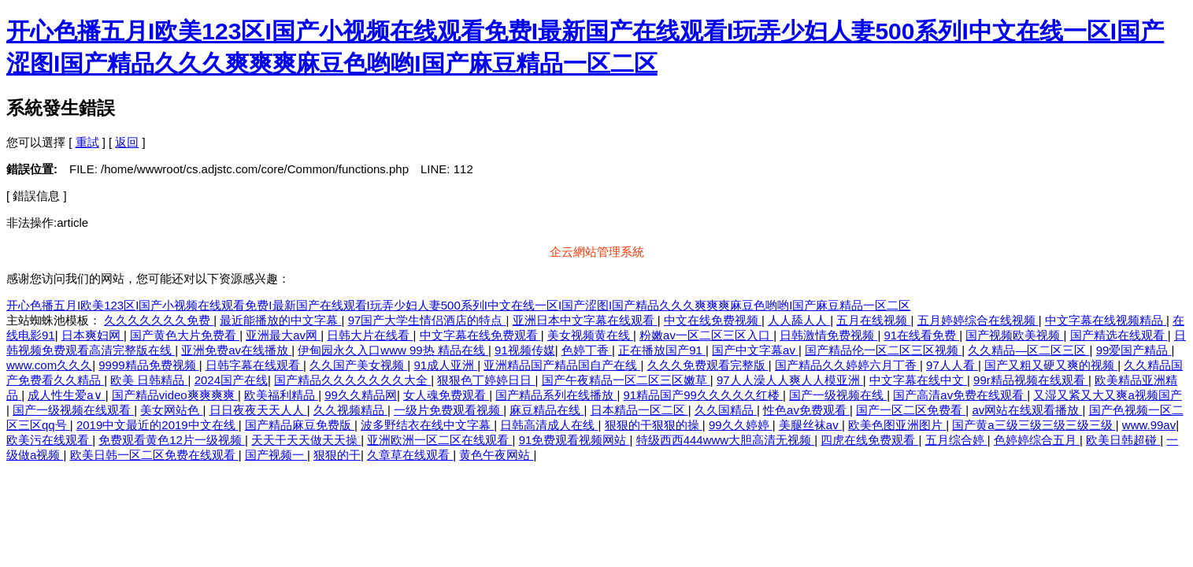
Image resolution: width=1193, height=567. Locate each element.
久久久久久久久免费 (158, 320)
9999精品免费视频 (148, 365)
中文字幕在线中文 (918, 380)
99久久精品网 (360, 395)
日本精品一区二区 (639, 410)
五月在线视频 (873, 320)
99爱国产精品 (1134, 350)
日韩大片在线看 (370, 335)
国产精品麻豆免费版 (299, 425)
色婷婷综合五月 (1037, 440)
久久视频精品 (350, 410)
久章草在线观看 (410, 454)
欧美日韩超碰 (1123, 440)
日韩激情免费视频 (828, 335)
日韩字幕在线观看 (254, 365)
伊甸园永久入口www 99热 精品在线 (393, 350)
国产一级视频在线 (838, 395)
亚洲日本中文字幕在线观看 (585, 320)
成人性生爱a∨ (67, 395)
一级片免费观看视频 (448, 410)
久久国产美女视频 (358, 365)
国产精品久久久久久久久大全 (352, 380)
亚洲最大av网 (283, 335)
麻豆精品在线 (546, 410)
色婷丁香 (586, 350)
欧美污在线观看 (49, 440)
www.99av (1149, 425)
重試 (87, 142)
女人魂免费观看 (446, 395)
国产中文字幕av (755, 350)
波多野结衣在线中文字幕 (427, 425)
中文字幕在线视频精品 (1105, 320)
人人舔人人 (799, 320)
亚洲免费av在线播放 (236, 350)
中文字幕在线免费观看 (480, 335)
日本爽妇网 (92, 335)
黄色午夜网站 (496, 454)
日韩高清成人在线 (549, 425)
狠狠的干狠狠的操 (653, 425)
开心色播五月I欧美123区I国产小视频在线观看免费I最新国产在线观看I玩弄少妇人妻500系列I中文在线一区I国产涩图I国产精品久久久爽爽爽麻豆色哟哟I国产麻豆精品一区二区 (458, 305)
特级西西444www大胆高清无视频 (725, 440)
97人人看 (952, 365)
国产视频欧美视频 (1014, 335)
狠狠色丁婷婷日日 (486, 380)
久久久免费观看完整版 (708, 365)
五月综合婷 (956, 440)
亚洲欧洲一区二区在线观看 (439, 440)
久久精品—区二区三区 (1028, 350)
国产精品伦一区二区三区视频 (883, 350)
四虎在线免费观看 (869, 440)
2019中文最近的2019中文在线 (157, 425)
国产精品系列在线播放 (556, 395)
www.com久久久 (49, 365)
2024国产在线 (231, 380)
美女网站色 (171, 410)
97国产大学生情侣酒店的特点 (427, 320)
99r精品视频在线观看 (1030, 380)
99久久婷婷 (740, 425)
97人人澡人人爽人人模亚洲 (790, 380)
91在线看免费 (921, 335)
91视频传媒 (525, 350)
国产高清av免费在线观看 (960, 395)
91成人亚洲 (445, 365)
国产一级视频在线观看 (73, 410)
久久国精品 (726, 410)
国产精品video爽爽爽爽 (175, 395)
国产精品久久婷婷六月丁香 (847, 365)
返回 (127, 142)
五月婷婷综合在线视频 (978, 320)
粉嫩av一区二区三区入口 (706, 335)
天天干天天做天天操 (306, 440)
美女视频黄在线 (590, 335)
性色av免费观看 (806, 410)
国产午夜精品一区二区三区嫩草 (626, 380)
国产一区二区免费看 (910, 410)
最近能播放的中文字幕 (280, 320)
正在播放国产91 (662, 350)
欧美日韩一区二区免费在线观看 (154, 454)
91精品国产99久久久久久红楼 (703, 395)
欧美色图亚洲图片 (897, 425)
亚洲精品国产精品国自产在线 (561, 365)
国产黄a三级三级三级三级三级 (1034, 425)
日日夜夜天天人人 (258, 410)
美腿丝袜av (810, 425)
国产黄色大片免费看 (184, 335)
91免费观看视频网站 (574, 440)
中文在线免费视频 (712, 320)
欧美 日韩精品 (148, 380)
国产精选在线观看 (1119, 335)
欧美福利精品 (281, 395)
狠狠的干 (337, 454)
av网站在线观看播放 (1027, 410)
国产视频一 (276, 454)
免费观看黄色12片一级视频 (171, 440)
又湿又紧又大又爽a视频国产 (1107, 395)
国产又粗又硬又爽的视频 (1050, 365)
